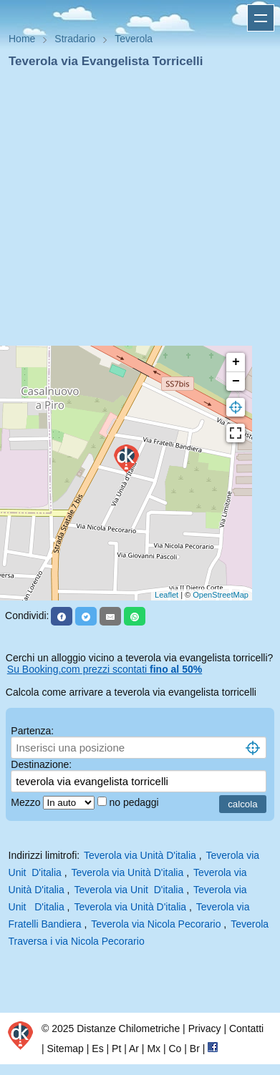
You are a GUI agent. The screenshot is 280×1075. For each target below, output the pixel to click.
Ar (134, 1048)
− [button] (236, 381)
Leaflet (166, 594)
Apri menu (260, 17)
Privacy (204, 1028)
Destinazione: (41, 764)
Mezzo (27, 802)
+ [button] (236, 362)
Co (174, 1048)
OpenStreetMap (220, 594)
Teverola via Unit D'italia (128, 889)
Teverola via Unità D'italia (140, 855)
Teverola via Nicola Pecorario (156, 924)
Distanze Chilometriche (128, 1028)
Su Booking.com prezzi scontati (104, 669)
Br (195, 1048)
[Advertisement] (134, 211)
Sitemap (65, 1048)
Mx (153, 1048)
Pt (116, 1048)
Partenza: (32, 730)
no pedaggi (135, 802)
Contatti (246, 1028)
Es (97, 1048)
